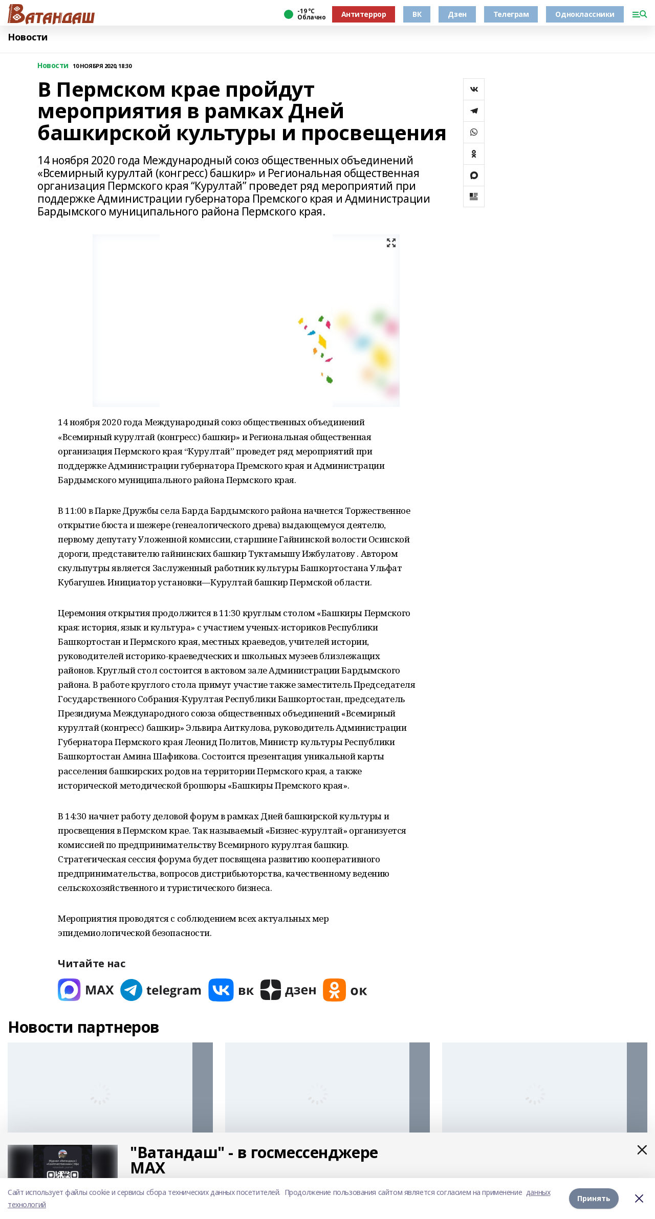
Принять (593, 1198)
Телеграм (511, 14)
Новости (28, 37)
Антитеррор (363, 14)
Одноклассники (585, 14)
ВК (416, 14)
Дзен (457, 14)
